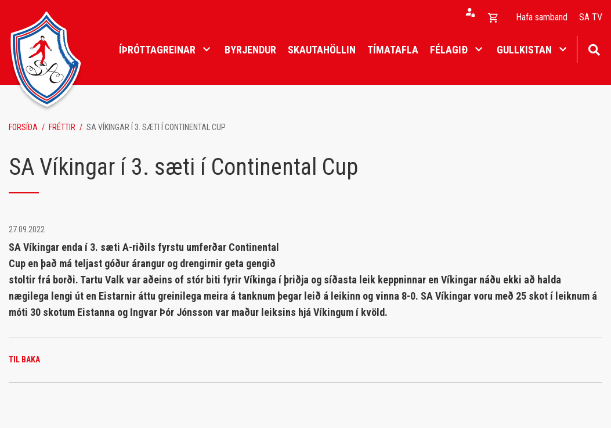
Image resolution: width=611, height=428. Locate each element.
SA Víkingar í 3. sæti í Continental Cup (156, 127)
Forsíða (23, 127)
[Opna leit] (594, 48)
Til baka (24, 359)
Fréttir (62, 127)
